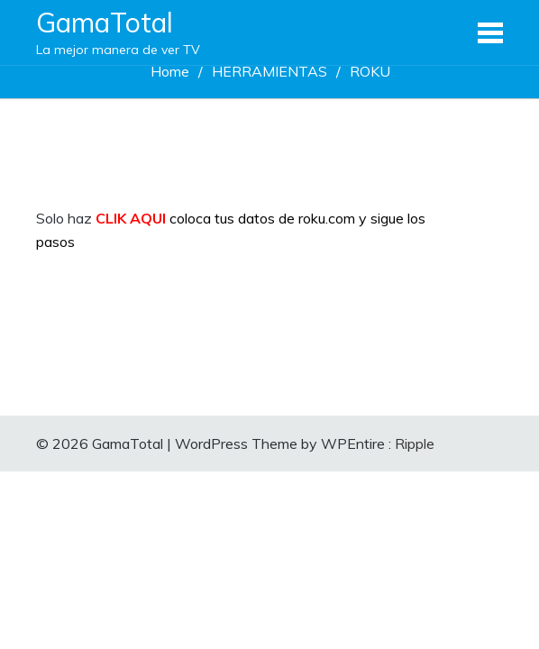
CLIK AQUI (131, 218)
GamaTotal (104, 22)
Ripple (414, 443)
